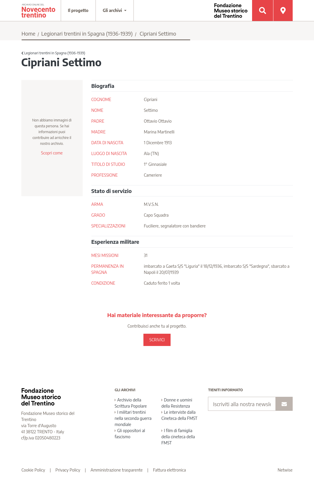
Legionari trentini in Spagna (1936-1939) (87, 33)
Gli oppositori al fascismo (130, 433)
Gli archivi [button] (113, 10)
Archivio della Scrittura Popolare (131, 402)
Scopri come (52, 152)
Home (29, 33)
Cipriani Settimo (158, 33)
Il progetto (78, 10)
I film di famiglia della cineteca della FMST (178, 436)
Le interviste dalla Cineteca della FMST (179, 415)
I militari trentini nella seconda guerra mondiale (133, 418)
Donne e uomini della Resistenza (176, 402)
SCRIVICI (156, 339)
